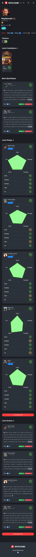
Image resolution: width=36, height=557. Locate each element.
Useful (20, 104)
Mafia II (9, 110)
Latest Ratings (8, 140)
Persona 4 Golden (11, 199)
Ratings (10, 33)
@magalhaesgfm (4, 20)
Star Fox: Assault (11, 145)
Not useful (27, 104)
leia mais (30, 99)
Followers (5, 38)
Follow (3, 28)
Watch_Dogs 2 (10, 307)
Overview (3, 33)
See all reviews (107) (18, 534)
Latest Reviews (8, 421)
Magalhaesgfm (7, 18)
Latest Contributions (10, 48)
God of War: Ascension (12, 253)
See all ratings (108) (18, 415)
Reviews (18, 33)
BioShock (9, 83)
